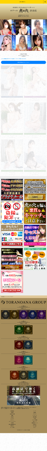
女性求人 (34, 424)
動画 (12, 415)
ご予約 (34, 418)
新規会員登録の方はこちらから (23, 62)
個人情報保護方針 (12, 424)
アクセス (12, 418)
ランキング (35, 415)
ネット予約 (12, 427)
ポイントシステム (12, 421)
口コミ (34, 427)
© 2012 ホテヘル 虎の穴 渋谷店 (23, 430)
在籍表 (34, 412)
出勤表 (12, 412)
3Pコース (35, 421)
